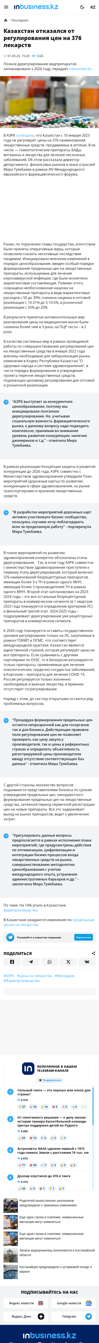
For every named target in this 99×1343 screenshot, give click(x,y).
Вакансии (37, 1301)
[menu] (6, 7)
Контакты (31, 1295)
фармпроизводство (20, 910)
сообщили (25, 135)
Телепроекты (80, 1295)
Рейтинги (62, 1301)
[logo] (44, 7)
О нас (12, 1295)
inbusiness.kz (80, 68)
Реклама (54, 1295)
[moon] (82, 7)
